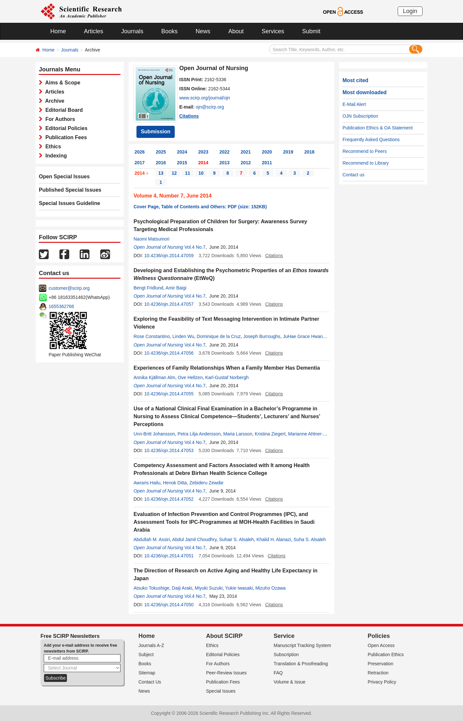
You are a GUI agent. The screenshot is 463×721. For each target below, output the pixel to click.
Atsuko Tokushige (151, 588)
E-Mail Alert (354, 104)
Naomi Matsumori (151, 239)
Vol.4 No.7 (195, 247)
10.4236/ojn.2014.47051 (169, 555)
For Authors (58, 119)
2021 (246, 151)
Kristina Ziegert (270, 433)
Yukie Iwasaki (239, 588)
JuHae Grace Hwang (304, 336)
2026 (140, 151)
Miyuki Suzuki (209, 588)
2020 (267, 151)
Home (58, 31)
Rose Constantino (152, 336)
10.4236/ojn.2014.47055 (169, 393)
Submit (311, 31)
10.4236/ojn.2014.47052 (169, 499)
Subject (146, 654)
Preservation (380, 663)
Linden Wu (183, 336)
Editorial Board (62, 110)
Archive (53, 101)
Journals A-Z (151, 645)
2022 (224, 151)
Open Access (381, 645)
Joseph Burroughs (261, 336)
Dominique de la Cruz (219, 336)
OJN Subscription (360, 116)
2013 (224, 162)
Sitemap (146, 672)
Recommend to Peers (365, 151)
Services (273, 31)
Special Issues (220, 691)
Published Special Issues (70, 190)
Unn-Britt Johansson (154, 433)
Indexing (54, 155)
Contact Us (149, 681)
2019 (288, 151)
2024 (182, 151)
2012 (246, 162)
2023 (203, 151)
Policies (379, 636)
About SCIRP (224, 636)
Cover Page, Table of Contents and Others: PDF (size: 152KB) (200, 206)
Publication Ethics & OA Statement (378, 127)
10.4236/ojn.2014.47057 (169, 304)
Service (284, 636)
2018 (309, 151)
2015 (182, 162)
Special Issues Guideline (69, 203)
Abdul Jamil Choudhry (194, 539)
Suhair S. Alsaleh (236, 539)
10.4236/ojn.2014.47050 (169, 604)
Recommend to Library (366, 163)
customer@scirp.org (69, 288)
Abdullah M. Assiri (152, 539)
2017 (140, 162)
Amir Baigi (176, 287)
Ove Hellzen (190, 377)
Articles (93, 31)
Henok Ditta (175, 482)
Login (410, 11)
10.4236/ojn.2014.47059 (169, 255)
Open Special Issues (64, 176)
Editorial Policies (65, 128)
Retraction (378, 672)
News (203, 31)
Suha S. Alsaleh (310, 539)
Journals (132, 31)
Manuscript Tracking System (302, 645)
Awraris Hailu (147, 482)
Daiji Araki (182, 588)
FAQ (278, 672)
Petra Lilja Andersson (199, 433)
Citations (189, 116)
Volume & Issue (289, 681)
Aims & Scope (61, 82)
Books (169, 31)
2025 (161, 151)
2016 (161, 162)
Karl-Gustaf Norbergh (226, 377)
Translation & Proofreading (301, 663)
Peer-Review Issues (226, 672)
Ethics (51, 146)
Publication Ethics (386, 654)
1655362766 (61, 306)
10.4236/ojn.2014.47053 (169, 450)
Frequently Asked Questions (371, 139)
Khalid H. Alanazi (273, 539)
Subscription (286, 654)
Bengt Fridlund (148, 287)
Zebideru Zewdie (206, 482)
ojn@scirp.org (210, 107)
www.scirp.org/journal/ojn (204, 97)
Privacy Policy (382, 681)
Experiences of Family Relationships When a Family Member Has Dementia (227, 368)
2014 (203, 162)
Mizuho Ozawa (270, 588)
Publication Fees (64, 137)
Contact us (353, 174)
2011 (267, 162)
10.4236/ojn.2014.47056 (169, 353)
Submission (155, 131)
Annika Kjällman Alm (154, 377)
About (236, 31)
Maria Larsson (237, 433)
